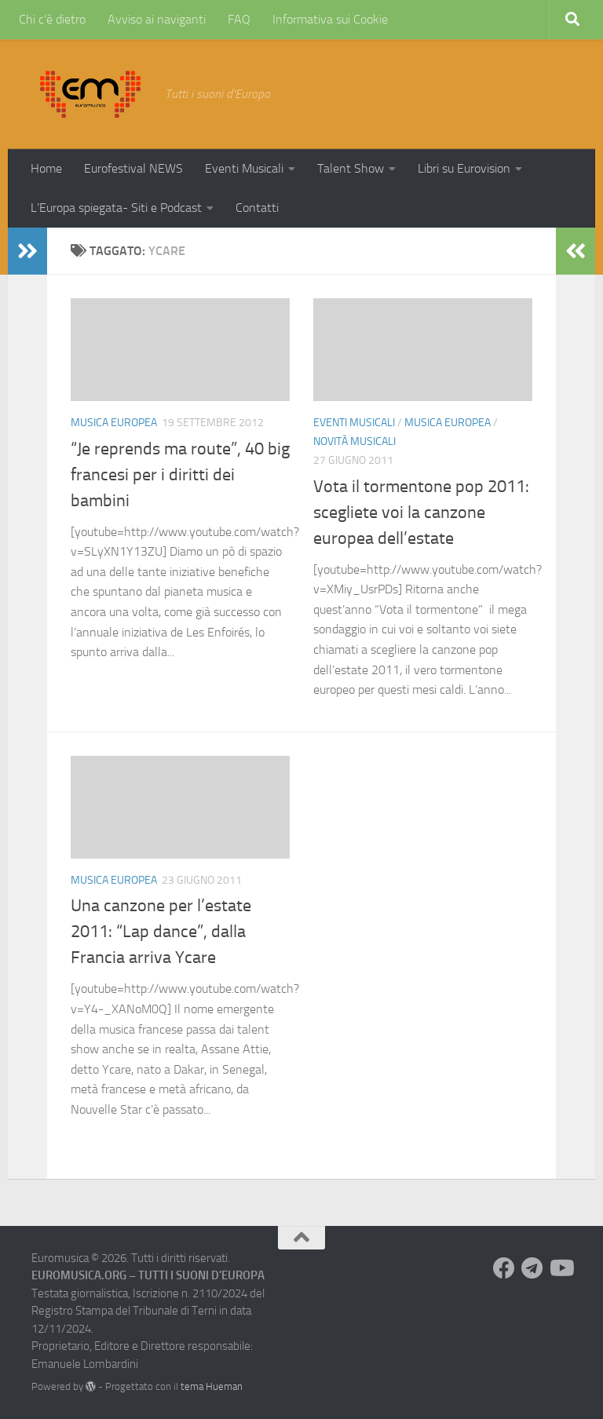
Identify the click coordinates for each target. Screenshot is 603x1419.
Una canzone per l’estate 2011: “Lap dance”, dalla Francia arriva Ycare (161, 932)
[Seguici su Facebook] (504, 1268)
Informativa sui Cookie (330, 19)
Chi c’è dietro (52, 19)
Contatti (257, 207)
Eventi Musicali (244, 168)
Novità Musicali (354, 441)
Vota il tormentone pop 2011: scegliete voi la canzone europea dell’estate (421, 512)
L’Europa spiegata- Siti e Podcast (116, 207)
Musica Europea (114, 422)
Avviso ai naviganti (157, 19)
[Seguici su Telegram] (532, 1268)
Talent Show (350, 168)
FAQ (239, 19)
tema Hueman (212, 1386)
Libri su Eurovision (464, 168)
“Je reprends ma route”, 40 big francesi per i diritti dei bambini (180, 475)
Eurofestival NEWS (133, 168)
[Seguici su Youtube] (561, 1268)
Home (46, 168)
